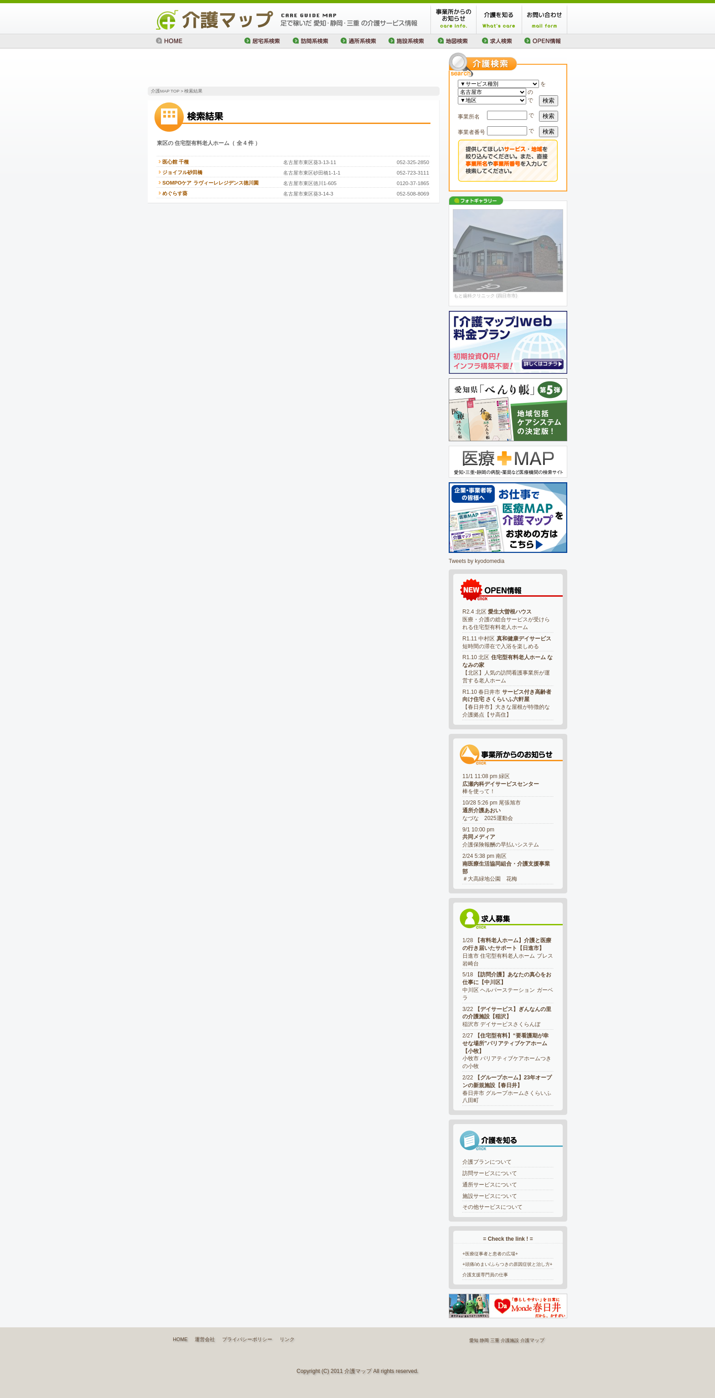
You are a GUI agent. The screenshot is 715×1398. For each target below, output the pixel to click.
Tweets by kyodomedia (476, 561)
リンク (287, 1339)
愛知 (473, 1340)
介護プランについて (487, 1162)
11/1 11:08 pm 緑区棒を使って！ (500, 784)
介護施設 (510, 1340)
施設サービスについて (489, 1196)
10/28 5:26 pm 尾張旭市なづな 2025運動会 (491, 810)
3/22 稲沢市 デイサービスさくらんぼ (506, 1017)
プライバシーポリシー (247, 1339)
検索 (548, 100)
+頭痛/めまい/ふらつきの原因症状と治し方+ (507, 1264)
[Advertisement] (254, 68)
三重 (494, 1340)
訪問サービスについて (489, 1173)
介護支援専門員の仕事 (485, 1274)
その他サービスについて (492, 1207)
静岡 (484, 1340)
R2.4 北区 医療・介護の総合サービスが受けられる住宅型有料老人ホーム (506, 619)
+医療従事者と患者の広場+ (490, 1253)
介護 (524, 1340)
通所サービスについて (489, 1184)
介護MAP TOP (165, 90)
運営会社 (205, 1339)
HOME (180, 1339)
